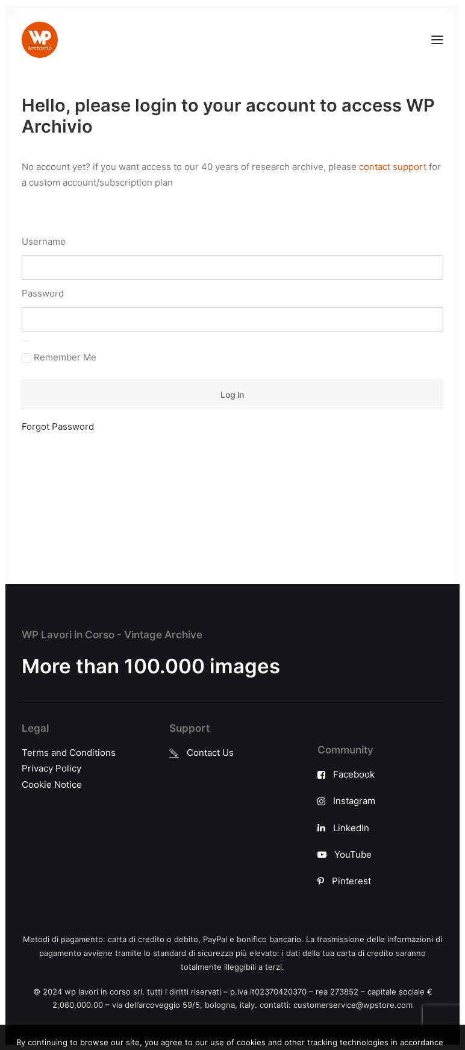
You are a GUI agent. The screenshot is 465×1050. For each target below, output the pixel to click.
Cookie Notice (52, 784)
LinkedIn (351, 828)
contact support (392, 166)
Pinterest (351, 881)
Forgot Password (58, 426)
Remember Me (59, 357)
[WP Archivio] (40, 40)
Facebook (354, 774)
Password (43, 293)
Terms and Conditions (69, 752)
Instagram (354, 800)
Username (44, 241)
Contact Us (210, 752)
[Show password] (25, 341)
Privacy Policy (51, 768)
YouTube (353, 854)
